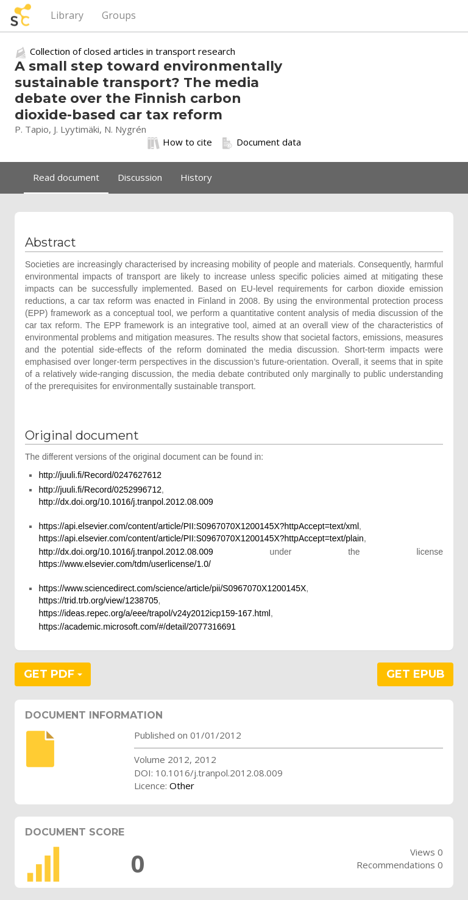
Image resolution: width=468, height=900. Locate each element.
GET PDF (53, 674)
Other (181, 785)
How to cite (179, 142)
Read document (66, 177)
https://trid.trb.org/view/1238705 (98, 600)
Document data (261, 142)
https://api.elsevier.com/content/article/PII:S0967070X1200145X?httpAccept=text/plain (201, 538)
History (196, 177)
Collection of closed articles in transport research (132, 51)
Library (67, 15)
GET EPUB (415, 674)
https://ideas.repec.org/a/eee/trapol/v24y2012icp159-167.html (154, 613)
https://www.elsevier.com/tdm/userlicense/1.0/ (124, 564)
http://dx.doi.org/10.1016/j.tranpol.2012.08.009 (125, 502)
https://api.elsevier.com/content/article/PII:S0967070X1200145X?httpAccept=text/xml (198, 526)
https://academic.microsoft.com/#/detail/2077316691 (137, 626)
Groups (119, 15)
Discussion (140, 177)
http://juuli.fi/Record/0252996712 (99, 489)
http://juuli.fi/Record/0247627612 (99, 475)
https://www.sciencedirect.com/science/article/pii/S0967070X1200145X (172, 588)
